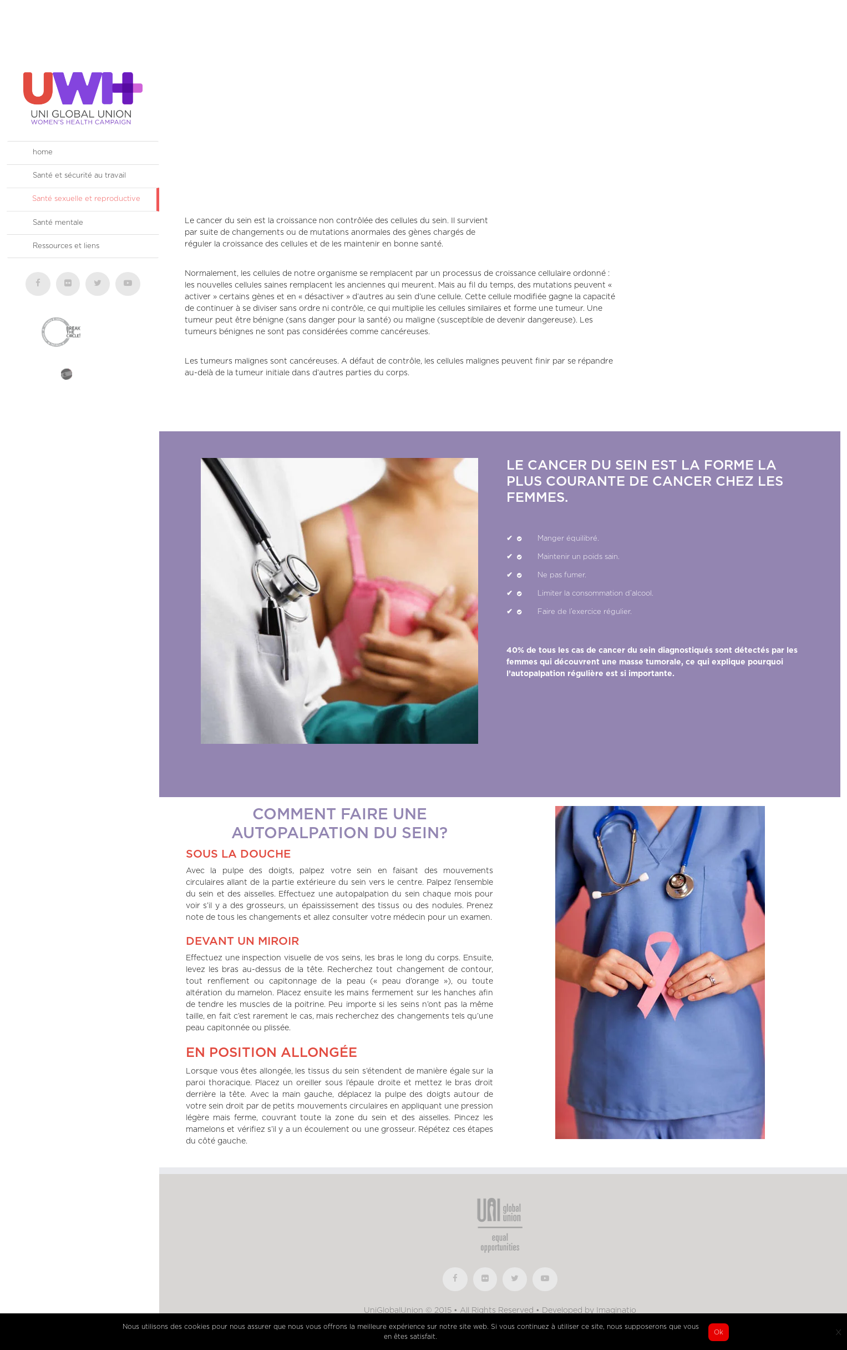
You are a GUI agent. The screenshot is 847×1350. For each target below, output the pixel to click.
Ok (718, 1332)
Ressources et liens (66, 246)
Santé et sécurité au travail (79, 175)
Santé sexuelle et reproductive (86, 199)
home (43, 152)
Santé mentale (58, 222)
